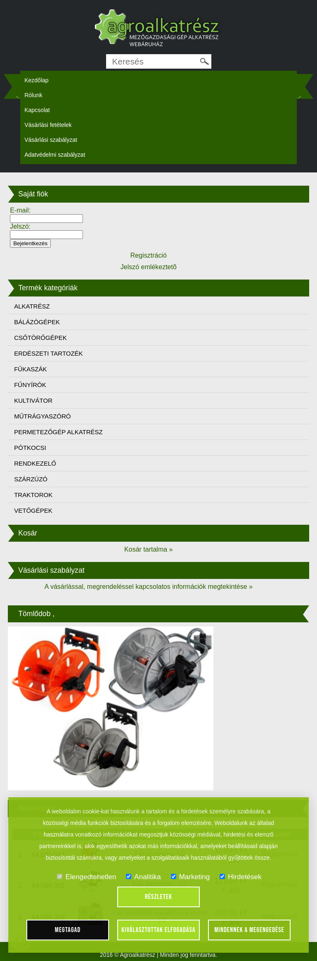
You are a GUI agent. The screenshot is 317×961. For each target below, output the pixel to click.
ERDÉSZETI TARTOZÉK (48, 353)
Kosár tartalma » (148, 549)
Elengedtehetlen (86, 877)
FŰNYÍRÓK (30, 384)
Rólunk (33, 95)
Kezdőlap (36, 80)
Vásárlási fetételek (47, 125)
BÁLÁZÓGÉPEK (37, 321)
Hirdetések (240, 877)
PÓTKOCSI (30, 447)
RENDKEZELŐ (35, 463)
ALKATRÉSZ (32, 306)
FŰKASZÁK (30, 369)
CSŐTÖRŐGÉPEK (40, 337)
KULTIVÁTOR (33, 400)
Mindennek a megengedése (249, 930)
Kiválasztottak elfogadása (158, 930)
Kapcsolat (37, 110)
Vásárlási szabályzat (50, 139)
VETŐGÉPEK (33, 510)
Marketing (190, 877)
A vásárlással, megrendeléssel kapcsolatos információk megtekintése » (149, 586)
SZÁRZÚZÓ (30, 479)
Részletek (158, 897)
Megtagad (68, 930)
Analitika (143, 877)
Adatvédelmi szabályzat (54, 154)
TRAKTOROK (33, 494)
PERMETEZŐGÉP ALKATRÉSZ (58, 431)
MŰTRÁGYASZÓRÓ (42, 416)
